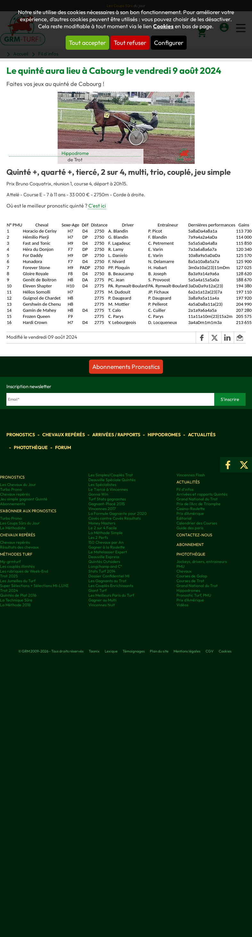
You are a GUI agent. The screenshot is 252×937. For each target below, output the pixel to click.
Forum (63, 447)
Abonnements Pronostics (126, 367)
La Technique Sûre (16, 600)
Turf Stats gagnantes (107, 499)
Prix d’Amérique (190, 600)
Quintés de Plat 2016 (18, 595)
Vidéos (182, 604)
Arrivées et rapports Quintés (201, 494)
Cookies (163, 26)
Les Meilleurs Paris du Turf (111, 595)
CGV (210, 651)
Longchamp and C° (105, 566)
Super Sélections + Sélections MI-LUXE (34, 585)
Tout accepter (87, 43)
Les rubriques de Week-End (24, 571)
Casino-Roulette (190, 508)
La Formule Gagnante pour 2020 (117, 513)
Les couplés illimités (17, 566)
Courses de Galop (191, 576)
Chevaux (183, 571)
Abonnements (12, 503)
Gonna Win (98, 494)
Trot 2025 (9, 576)
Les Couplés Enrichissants (110, 585)
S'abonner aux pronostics (28, 510)
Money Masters (101, 523)
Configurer (168, 43)
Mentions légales (187, 651)
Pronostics (20, 435)
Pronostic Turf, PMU (193, 595)
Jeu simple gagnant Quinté (23, 499)
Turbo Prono (11, 489)
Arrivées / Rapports (116, 435)
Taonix (94, 651)
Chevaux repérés (63, 435)
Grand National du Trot (197, 499)
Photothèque (31, 447)
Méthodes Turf (16, 554)
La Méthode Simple (105, 532)
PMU (180, 566)
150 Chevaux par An (106, 542)
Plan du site (159, 651)
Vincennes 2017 (102, 508)
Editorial (183, 518)
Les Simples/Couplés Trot (110, 475)
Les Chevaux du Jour (18, 484)
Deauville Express (103, 556)
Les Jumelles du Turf (18, 580)
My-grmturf (10, 561)
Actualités (201, 435)
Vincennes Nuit (101, 604)
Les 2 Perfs (98, 537)
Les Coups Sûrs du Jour (20, 523)
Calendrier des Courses (196, 523)
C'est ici (97, 205)
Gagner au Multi (102, 600)
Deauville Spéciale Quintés (111, 479)
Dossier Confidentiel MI (108, 576)
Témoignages (134, 651)
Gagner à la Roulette (106, 547)
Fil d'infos (184, 489)
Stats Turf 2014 (101, 571)
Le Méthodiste (13, 527)
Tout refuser (130, 43)
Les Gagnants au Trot (107, 580)
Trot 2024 (9, 590)
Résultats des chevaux (19, 547)
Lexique (111, 651)
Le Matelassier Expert (107, 551)
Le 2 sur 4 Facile (102, 527)
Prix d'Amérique (190, 513)
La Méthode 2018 (15, 604)
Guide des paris (189, 527)
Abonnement (190, 544)
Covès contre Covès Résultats (114, 518)
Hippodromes (164, 435)
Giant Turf (97, 590)
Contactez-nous (194, 534)
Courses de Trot (190, 580)
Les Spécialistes (102, 484)
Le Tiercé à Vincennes (108, 489)
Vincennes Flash (190, 475)
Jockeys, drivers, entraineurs (201, 561)
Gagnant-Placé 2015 (106, 503)
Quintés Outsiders (104, 561)
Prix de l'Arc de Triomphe (198, 503)
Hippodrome (75, 153)
